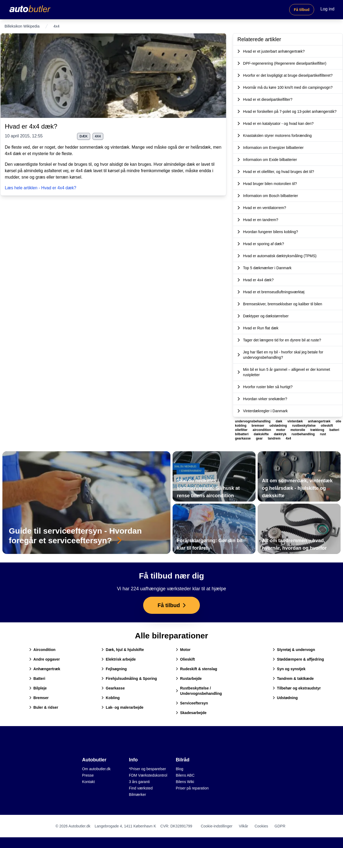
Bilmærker (137, 794)
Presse (88, 775)
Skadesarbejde (191, 713)
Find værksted (141, 788)
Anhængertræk (44, 669)
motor (281, 430)
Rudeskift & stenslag (196, 669)
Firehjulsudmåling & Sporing (129, 678)
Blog (179, 769)
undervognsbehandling (253, 421)
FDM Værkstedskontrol (148, 775)
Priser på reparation (192, 788)
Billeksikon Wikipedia (22, 26)
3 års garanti (139, 782)
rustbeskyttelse (304, 425)
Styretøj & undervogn (294, 649)
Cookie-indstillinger (216, 826)
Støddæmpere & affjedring (298, 659)
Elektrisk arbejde (118, 659)
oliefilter (241, 430)
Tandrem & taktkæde (293, 678)
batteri (334, 430)
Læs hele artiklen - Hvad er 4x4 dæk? (40, 188)
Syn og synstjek (289, 669)
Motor (183, 649)
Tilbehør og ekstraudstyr (297, 688)
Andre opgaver (44, 659)
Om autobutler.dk (96, 769)
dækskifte (261, 434)
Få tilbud (301, 9)
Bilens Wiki (185, 782)
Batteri (37, 678)
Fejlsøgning (114, 669)
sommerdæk (91, 147)
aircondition (262, 430)
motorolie (298, 430)
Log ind (328, 9)
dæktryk (280, 434)
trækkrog (317, 430)
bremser (258, 425)
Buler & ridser (43, 707)
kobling (241, 425)
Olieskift (185, 659)
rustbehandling (304, 434)
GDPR (280, 826)
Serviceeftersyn (192, 703)
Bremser (39, 698)
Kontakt (88, 782)
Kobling (110, 698)
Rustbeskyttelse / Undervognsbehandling (199, 691)
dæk (83, 136)
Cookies (261, 826)
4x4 (98, 136)
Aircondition (42, 649)
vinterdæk (119, 147)
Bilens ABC (185, 775)
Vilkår (243, 826)
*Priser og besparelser (147, 769)
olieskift (327, 425)
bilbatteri (242, 434)
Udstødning (285, 698)
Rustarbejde (189, 678)
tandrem (274, 438)
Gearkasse (113, 688)
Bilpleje (38, 688)
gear (260, 438)
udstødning (278, 425)
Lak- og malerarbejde (122, 707)
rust (323, 434)
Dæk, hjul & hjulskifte (122, 649)
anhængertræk (319, 421)
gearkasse (243, 438)
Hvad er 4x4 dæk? (31, 126)
